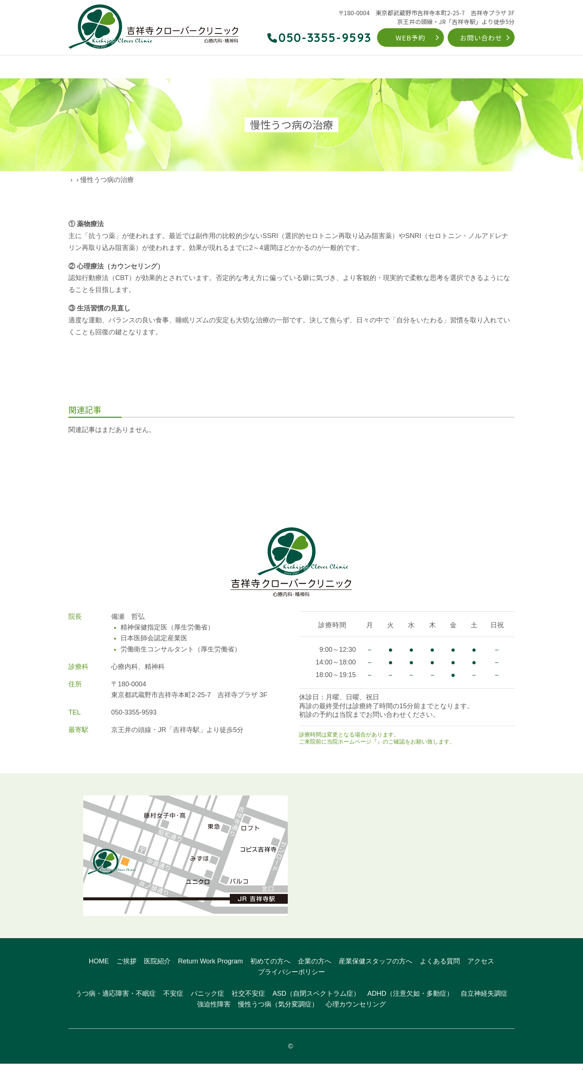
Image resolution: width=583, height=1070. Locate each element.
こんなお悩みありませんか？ (200, 67)
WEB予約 (410, 37)
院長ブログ (111, 179)
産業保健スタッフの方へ (375, 967)
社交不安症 (248, 1000)
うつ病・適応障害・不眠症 (115, 1000)
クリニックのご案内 (123, 67)
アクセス (503, 67)
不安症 (173, 1000)
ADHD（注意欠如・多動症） (410, 1000)
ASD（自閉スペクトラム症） (316, 1000)
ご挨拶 (126, 967)
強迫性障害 (214, 1011)
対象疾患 (262, 67)
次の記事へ (406, 465)
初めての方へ (374, 67)
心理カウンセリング (356, 1011)
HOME (77, 67)
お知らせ (388, 748)
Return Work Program (315, 67)
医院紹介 (157, 967)
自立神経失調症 (484, 1000)
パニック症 (207, 1000)
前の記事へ (176, 465)
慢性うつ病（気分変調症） (278, 1011)
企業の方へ (418, 67)
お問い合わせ (481, 37)
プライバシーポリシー (291, 978)
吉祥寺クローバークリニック (294, 1052)
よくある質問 (462, 67)
